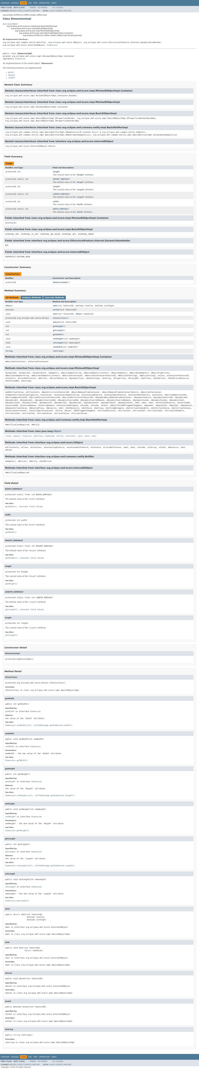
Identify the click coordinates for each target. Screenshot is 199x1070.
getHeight (58, 326)
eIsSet (56, 310)
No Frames (42, 8)
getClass (38, 436)
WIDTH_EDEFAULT (61, 209)
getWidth (57, 334)
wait (80, 436)
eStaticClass (60, 318)
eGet (55, 306)
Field (20, 11)
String (9, 351)
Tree (35, 3)
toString (57, 351)
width (56, 201)
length (56, 186)
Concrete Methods (54, 297)
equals (16, 436)
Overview (5, 3)
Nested (13, 11)
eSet (55, 314)
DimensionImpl (60, 282)
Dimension (52, 45)
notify (59, 436)
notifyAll (71, 436)
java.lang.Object (10, 24)
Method (36, 11)
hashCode (49, 436)
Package (15, 3)
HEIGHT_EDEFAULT (61, 179)
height (56, 172)
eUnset (56, 322)
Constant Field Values (31, 506)
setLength (58, 343)
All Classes (57, 8)
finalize (26, 436)
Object (95, 132)
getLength (58, 330)
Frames (33, 8)
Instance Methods (31, 297)
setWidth (57, 347)
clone (8, 436)
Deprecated (44, 3)
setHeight (58, 339)
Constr (27, 11)
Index (54, 3)
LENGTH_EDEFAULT (61, 194)
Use (30, 3)
